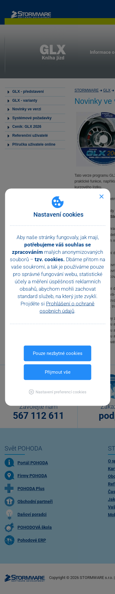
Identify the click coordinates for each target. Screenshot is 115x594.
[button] (57, 391)
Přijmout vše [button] (58, 372)
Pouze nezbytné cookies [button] (57, 353)
